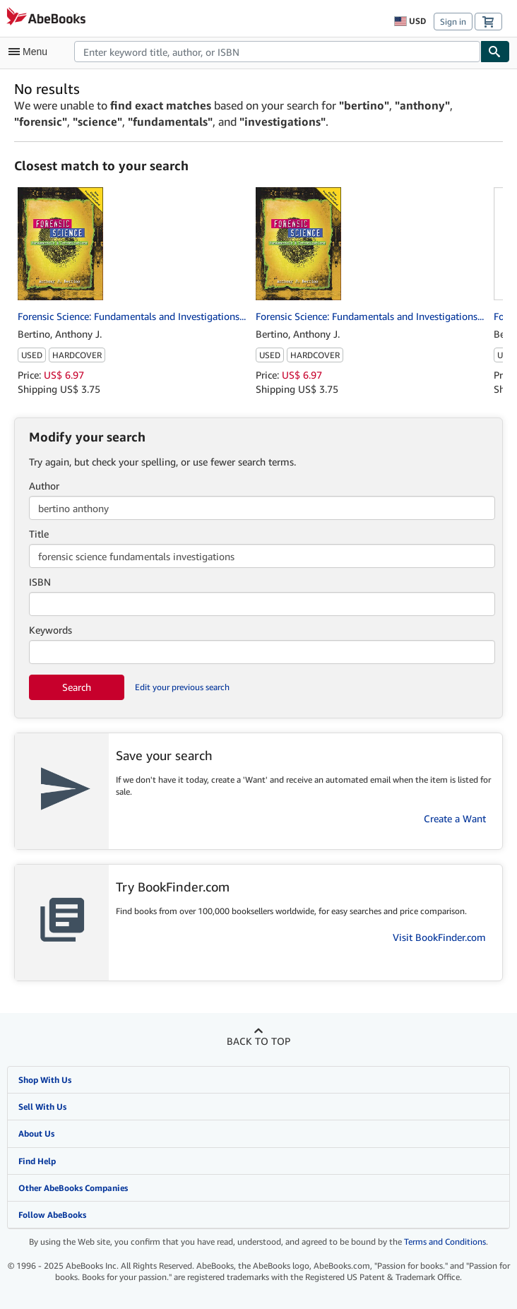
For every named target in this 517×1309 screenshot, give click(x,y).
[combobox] (277, 51)
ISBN (40, 582)
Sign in (453, 21)
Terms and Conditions (445, 1241)
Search (76, 687)
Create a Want (455, 818)
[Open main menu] (31, 51)
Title (39, 534)
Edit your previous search (182, 687)
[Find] (495, 51)
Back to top (258, 1041)
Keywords (50, 630)
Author (44, 486)
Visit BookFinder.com (439, 937)
